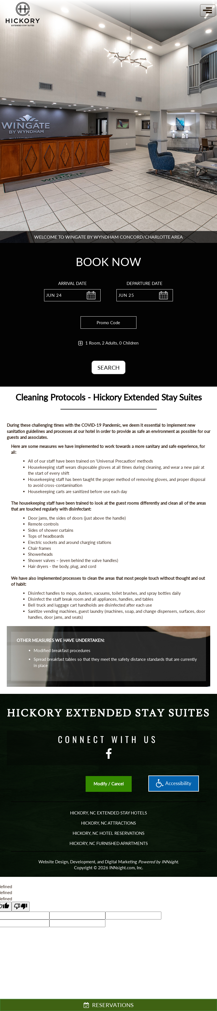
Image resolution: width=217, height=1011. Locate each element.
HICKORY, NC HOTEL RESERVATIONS (108, 833)
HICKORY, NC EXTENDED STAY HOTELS (108, 812)
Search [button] (108, 367)
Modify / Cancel (109, 783)
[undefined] (21, 907)
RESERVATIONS (109, 1004)
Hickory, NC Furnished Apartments (109, 843)
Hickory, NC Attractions (108, 822)
